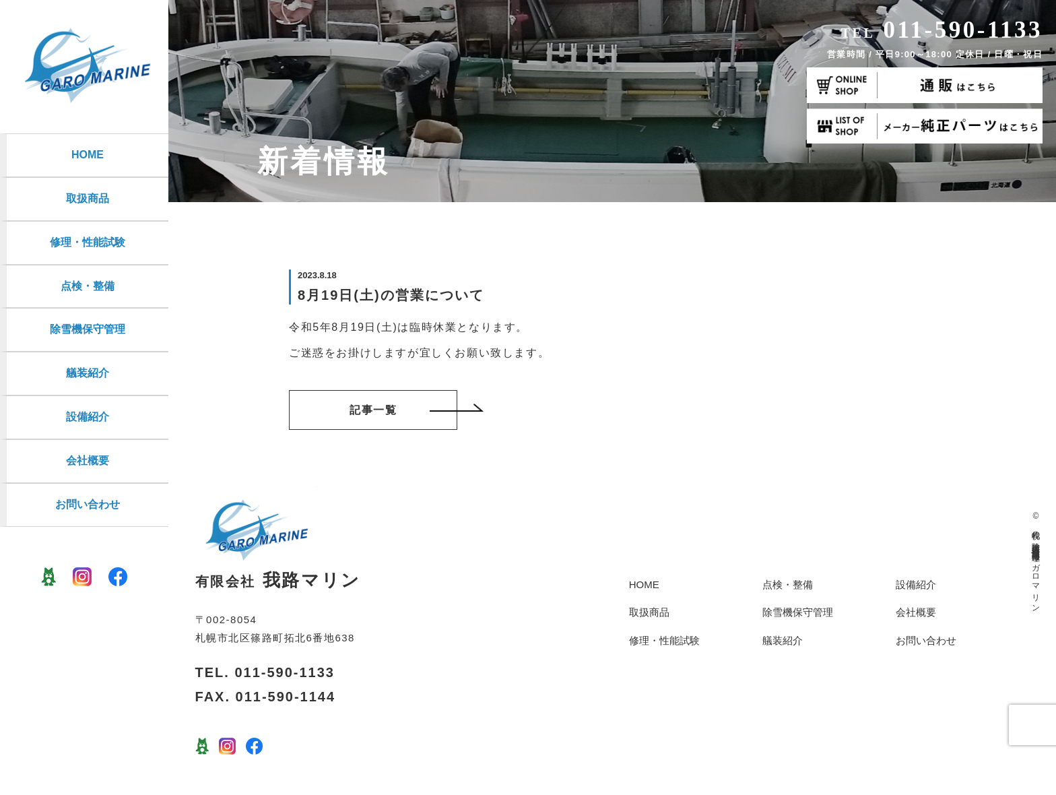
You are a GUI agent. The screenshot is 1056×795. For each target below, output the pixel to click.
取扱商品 (87, 198)
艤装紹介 (87, 373)
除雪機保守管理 (87, 329)
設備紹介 (87, 416)
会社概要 (87, 460)
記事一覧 (403, 410)
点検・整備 (87, 286)
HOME (87, 154)
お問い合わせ (87, 504)
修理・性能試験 (87, 242)
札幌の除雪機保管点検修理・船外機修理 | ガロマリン (1036, 567)
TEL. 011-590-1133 (265, 672)
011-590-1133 (942, 30)
